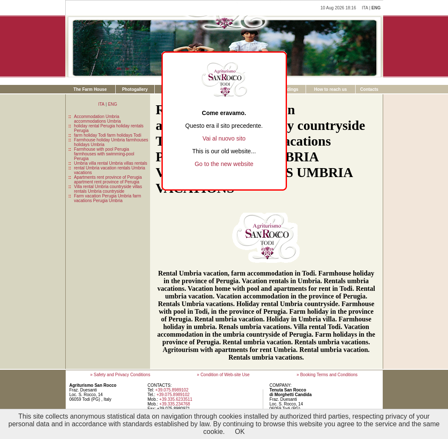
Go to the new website (224, 163)
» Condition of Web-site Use (223, 374)
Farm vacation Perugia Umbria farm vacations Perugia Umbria (107, 198)
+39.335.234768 (174, 404)
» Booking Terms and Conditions (327, 374)
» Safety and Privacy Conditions (120, 374)
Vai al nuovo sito (224, 138)
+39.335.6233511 (175, 399)
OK (240, 431)
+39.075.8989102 (171, 390)
